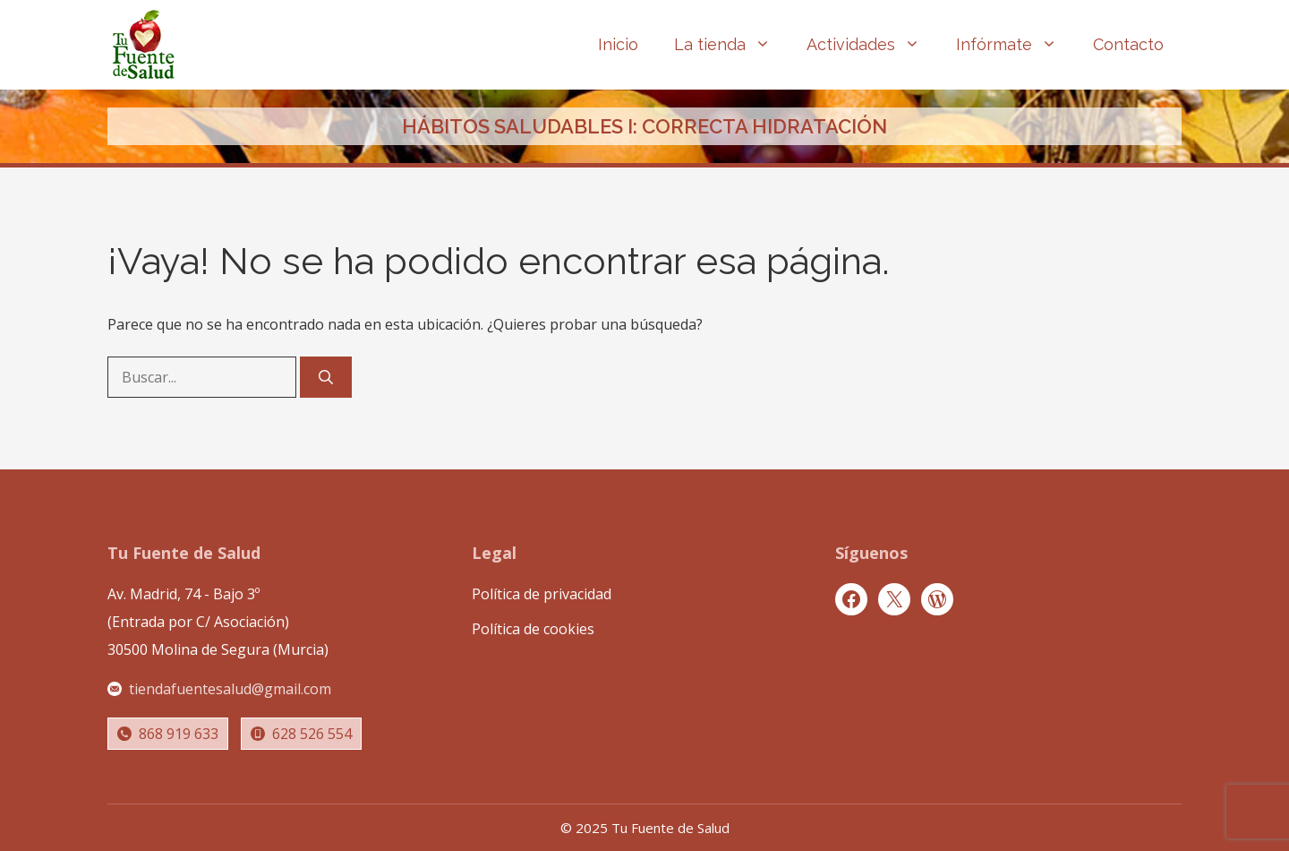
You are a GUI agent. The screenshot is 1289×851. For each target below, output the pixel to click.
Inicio (618, 44)
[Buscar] (326, 377)
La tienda (731, 45)
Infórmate (1015, 45)
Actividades (872, 45)
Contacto (1128, 44)
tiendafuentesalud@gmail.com (230, 689)
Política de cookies (533, 629)
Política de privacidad (541, 594)
